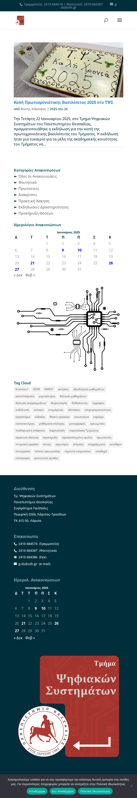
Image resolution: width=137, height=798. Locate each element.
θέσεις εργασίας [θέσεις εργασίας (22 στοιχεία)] (60, 417)
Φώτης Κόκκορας (33, 109)
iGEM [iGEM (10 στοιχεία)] (36, 389)
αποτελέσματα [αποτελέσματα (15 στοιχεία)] (25, 396)
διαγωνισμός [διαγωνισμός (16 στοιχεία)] (59, 403)
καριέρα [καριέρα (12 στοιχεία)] (98, 417)
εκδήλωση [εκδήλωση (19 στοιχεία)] (22, 410)
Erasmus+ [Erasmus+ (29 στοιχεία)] (22, 389)
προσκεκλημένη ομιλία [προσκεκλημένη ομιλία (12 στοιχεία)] (77, 437)
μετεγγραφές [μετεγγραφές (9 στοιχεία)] (77, 424)
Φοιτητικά (28, 182)
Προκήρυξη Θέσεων (36, 213)
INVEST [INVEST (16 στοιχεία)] (48, 389)
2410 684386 (28, 557)
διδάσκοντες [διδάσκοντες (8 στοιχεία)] (80, 403)
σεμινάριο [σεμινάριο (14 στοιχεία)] (62, 444)
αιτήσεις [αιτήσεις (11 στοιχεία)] (63, 389)
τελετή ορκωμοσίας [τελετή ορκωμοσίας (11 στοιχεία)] (47, 451)
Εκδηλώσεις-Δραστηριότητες (44, 207)
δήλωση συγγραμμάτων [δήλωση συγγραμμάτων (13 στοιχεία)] (31, 403)
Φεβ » (30, 275)
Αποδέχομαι (37, 791)
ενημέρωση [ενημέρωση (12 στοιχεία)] (55, 410)
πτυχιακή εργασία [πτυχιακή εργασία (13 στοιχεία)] (27, 444)
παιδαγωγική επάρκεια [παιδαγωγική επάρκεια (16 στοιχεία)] (30, 430)
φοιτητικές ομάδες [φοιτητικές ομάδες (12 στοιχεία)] (46, 458)
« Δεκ (18, 275)
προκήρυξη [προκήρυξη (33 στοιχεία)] (50, 437)
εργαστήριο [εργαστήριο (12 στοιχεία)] (23, 417)
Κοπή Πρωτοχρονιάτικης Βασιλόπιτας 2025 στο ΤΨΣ (63, 102)
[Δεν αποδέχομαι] (131, 786)
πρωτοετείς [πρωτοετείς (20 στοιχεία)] (104, 437)
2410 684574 (53, 4)
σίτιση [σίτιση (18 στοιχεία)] (47, 444)
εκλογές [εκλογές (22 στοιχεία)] (39, 410)
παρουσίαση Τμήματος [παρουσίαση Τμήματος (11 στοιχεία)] (83, 430)
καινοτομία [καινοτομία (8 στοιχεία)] (81, 417)
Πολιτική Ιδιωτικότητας (95, 791)
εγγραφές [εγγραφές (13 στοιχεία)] (98, 403)
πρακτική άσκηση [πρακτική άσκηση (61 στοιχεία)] (27, 437)
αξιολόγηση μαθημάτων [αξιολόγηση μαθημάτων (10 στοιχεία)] (88, 389)
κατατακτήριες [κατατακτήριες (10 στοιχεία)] (25, 424)
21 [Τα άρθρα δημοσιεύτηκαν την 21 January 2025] (32, 263)
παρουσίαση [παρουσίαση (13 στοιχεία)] (57, 430)
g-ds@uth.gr (28, 564)
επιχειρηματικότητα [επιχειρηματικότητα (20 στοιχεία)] (98, 410)
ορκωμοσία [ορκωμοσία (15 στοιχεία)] (97, 424)
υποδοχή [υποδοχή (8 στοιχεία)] (101, 451)
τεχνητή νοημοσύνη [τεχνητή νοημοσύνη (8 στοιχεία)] (78, 451)
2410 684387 (93, 4)
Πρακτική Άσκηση (34, 200)
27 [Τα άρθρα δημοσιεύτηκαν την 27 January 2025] (17, 269)
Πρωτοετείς (29, 188)
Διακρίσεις (28, 194)
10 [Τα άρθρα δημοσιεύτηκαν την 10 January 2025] (79, 250)
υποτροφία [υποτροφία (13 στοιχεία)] (23, 458)
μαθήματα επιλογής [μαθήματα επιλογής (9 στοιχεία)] (52, 424)
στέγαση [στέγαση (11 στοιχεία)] (78, 444)
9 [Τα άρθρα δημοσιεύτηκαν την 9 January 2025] (63, 250)
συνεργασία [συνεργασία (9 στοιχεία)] (23, 451)
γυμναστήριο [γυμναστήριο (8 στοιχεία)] (47, 396)
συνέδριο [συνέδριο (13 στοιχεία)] (115, 444)
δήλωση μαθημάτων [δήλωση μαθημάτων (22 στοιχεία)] (73, 396)
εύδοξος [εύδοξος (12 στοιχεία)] (40, 417)
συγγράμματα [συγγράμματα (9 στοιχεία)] (96, 444)
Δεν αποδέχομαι (63, 791)
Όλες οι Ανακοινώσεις (38, 176)
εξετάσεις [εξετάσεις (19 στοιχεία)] (74, 410)
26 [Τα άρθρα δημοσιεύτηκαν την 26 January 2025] (111, 263)
